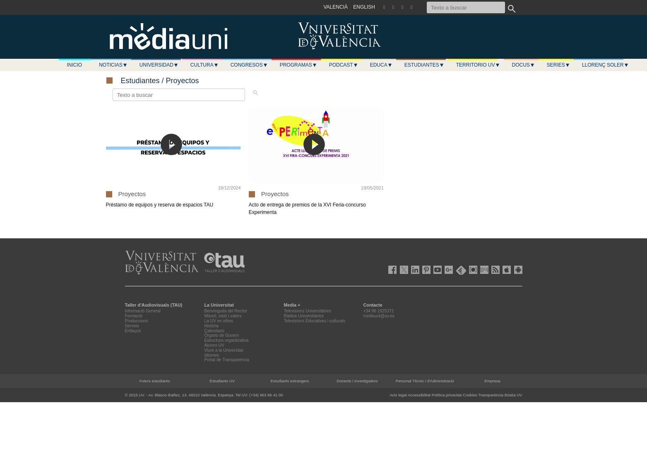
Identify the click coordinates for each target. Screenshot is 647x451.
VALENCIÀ (336, 7)
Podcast (343, 65)
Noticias (113, 65)
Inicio (74, 65)
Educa (381, 65)
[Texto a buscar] (466, 7)
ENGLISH (364, 7)
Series (558, 65)
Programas (298, 65)
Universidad (159, 65)
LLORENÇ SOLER (605, 65)
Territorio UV (478, 65)
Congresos (249, 65)
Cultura (204, 65)
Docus (523, 65)
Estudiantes (424, 65)
